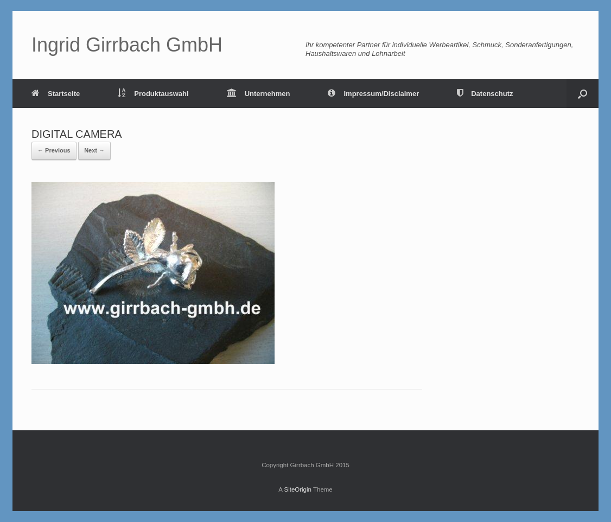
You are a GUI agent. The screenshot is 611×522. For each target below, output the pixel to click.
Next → (94, 150)
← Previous (54, 150)
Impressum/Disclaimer (373, 94)
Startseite (55, 94)
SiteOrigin (297, 489)
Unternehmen (258, 94)
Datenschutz (485, 94)
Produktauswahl (153, 94)
